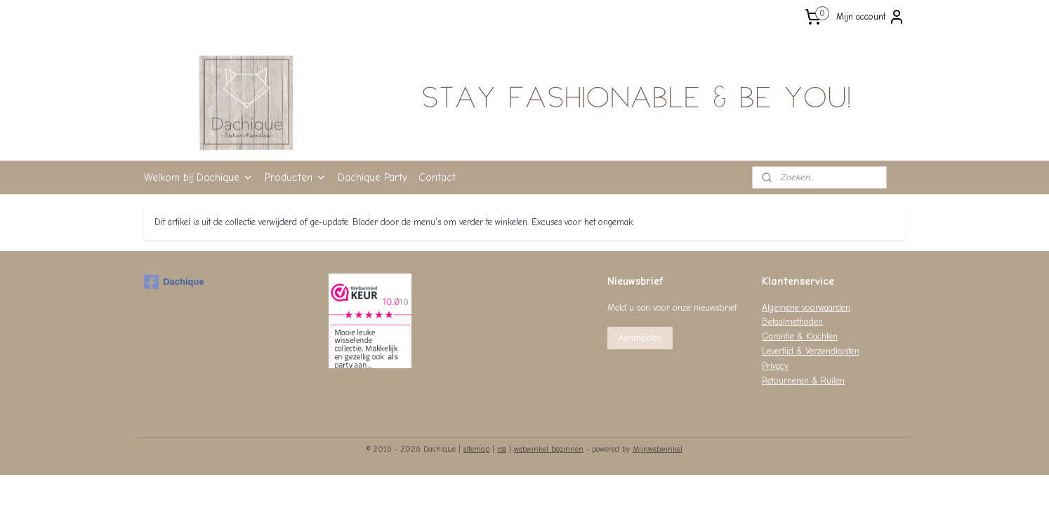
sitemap (476, 449)
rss (501, 449)
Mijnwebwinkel (657, 449)
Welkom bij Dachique (198, 177)
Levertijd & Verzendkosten (810, 351)
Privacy (775, 366)
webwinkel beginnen (548, 449)
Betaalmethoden (792, 321)
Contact (437, 177)
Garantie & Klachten (800, 336)
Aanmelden (640, 337)
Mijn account (870, 16)
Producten (295, 177)
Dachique (174, 282)
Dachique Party (372, 177)
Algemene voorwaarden (806, 307)
